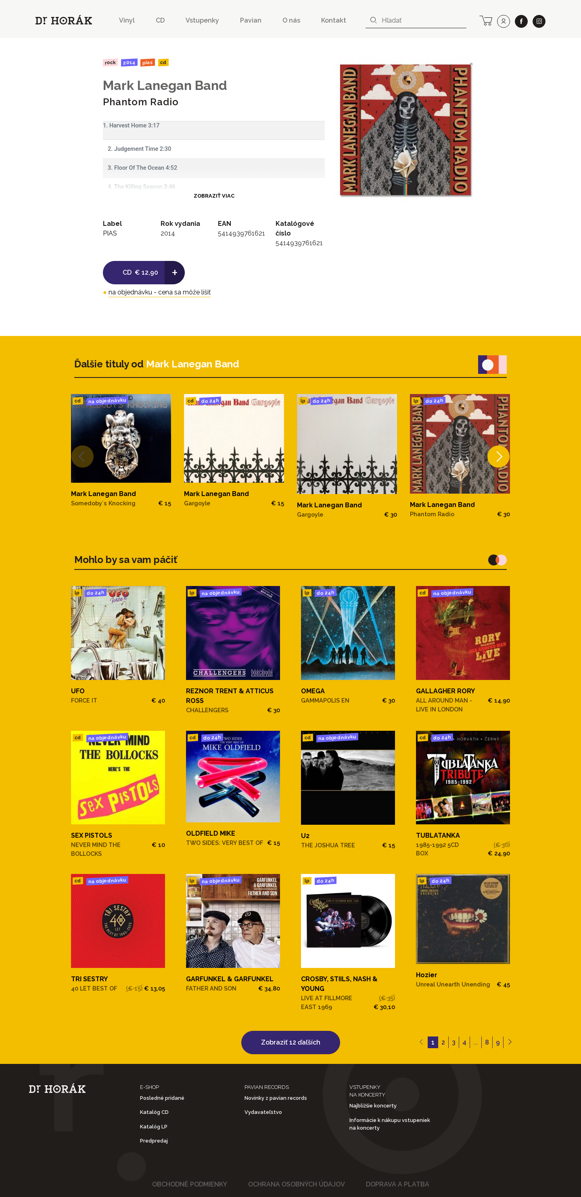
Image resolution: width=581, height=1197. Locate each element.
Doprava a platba (397, 1184)
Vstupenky (202, 20)
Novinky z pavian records (276, 1098)
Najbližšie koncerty (373, 1106)
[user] (503, 21)
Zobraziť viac (214, 196)
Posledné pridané (162, 1098)
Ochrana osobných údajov (296, 1184)
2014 (129, 62)
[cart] (485, 19)
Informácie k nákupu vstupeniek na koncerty (389, 1124)
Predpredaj (154, 1141)
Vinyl (127, 20)
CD (160, 20)
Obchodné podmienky (189, 1184)
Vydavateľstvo (263, 1112)
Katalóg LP (153, 1127)
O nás (291, 20)
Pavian (250, 20)
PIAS (147, 62)
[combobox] (416, 20)
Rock (110, 62)
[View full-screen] (469, 66)
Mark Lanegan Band (165, 85)
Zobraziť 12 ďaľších (290, 1042)
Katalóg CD (154, 1112)
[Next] (498, 456)
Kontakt (333, 20)
